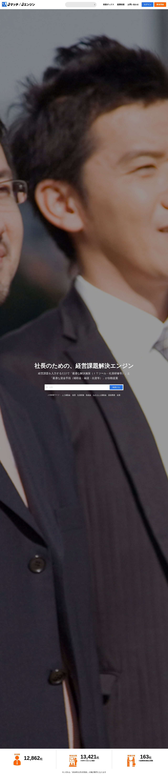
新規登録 (160, 4)
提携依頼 (120, 4)
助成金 (88, 395)
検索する (116, 387)
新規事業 (111, 395)
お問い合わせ (133, 4)
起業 (118, 395)
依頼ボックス (108, 4)
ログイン (147, 4)
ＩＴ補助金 (66, 395)
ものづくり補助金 (99, 395)
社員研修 (80, 395)
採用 (74, 395)
